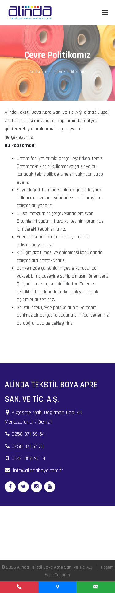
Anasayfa (38, 72)
